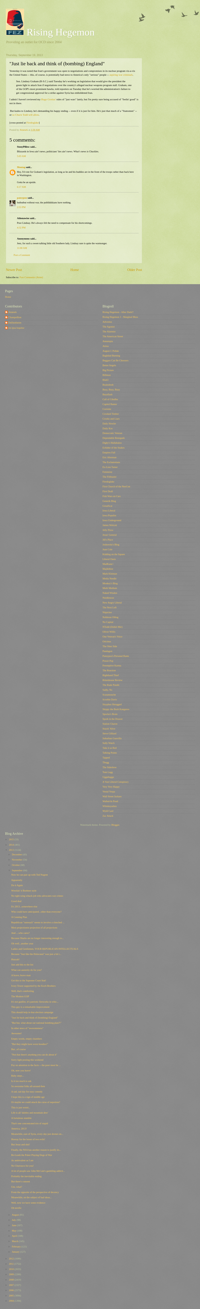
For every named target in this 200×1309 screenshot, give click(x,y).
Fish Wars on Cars (112, 496)
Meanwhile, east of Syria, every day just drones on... (37, 1134)
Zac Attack (108, 815)
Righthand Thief (111, 675)
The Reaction (109, 670)
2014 (11, 844)
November (17, 859)
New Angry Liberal (112, 602)
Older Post (134, 270)
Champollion (14, 317)
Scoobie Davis (110, 699)
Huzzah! (15, 959)
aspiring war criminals (121, 74)
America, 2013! (19, 1128)
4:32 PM (21, 227)
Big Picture (108, 370)
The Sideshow (110, 767)
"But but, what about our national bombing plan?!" (36, 1022)
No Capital (108, 622)
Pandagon (107, 651)
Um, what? (16, 1186)
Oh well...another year (22, 943)
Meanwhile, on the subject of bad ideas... (31, 1197)
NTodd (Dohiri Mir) (112, 627)
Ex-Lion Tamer (110, 467)
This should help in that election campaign (32, 1012)
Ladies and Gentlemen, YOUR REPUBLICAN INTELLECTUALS (44, 949)
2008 (11, 1279)
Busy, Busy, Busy (111, 389)
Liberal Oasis (109, 559)
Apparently (16, 880)
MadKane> (108, 564)
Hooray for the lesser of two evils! (28, 1139)
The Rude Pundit (111, 685)
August (15, 1214)
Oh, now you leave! (21, 1070)
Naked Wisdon (110, 593)
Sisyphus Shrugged (112, 704)
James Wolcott (110, 525)
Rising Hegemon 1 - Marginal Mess (120, 317)
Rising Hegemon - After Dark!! (118, 312)
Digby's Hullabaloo (112, 442)
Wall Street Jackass (112, 796)
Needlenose (108, 597)
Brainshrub (108, 384)
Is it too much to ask (21, 1081)
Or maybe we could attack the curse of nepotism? (35, 1102)
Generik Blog (109, 501)
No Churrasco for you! (22, 1165)
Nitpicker (107, 612)
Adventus (107, 321)
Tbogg (106, 762)
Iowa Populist (109, 515)
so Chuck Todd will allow (25, 114)
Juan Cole (107, 549)
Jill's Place (108, 539)
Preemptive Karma (112, 665)
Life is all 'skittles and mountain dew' (29, 1112)
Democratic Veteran (112, 433)
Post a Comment (22, 255)
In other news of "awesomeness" (27, 1028)
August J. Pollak (111, 351)
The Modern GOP (20, 996)
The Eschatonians (111, 462)
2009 (11, 1274)
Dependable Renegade (114, 438)
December (17, 854)
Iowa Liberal (109, 510)
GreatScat (107, 506)
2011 (11, 1263)
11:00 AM (22, 248)
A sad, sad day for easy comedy (27, 1091)
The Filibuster (109, 476)
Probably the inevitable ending (26, 1176)
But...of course (18, 1049)
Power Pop (108, 661)
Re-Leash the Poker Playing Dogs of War (31, 1155)
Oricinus (107, 641)
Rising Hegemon (50, 32)
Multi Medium (110, 588)
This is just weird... (20, 1107)
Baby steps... (17, 1075)
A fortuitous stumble (21, 1118)
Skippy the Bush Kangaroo (116, 709)
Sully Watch (109, 743)
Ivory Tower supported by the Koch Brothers (33, 986)
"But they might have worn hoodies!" (29, 1044)
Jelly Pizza (108, 530)
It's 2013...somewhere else (24, 906)
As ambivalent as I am (22, 1160)
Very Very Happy (111, 786)
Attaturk (12, 312)
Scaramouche (109, 694)
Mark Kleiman (110, 573)
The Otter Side (110, 646)
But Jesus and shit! (20, 1144)
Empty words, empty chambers (26, 1038)
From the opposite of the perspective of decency (35, 1192)
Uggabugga (108, 777)
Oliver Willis (109, 631)
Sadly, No (107, 689)
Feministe (107, 472)
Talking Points (110, 752)
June (14, 1225)
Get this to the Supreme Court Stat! (28, 980)
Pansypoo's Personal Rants (116, 656)
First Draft (108, 491)
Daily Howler (109, 423)
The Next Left (109, 607)
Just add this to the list (22, 964)
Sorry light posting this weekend (27, 1059)
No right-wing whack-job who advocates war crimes (37, 895)
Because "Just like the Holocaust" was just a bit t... (36, 954)
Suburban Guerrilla (112, 738)
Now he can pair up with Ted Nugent (29, 874)
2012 (11, 1258)
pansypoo (22, 197)
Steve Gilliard (109, 733)
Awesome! (16, 1033)
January (16, 1251)
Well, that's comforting (22, 991)
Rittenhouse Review (113, 680)
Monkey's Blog (110, 583)
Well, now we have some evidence (28, 1202)
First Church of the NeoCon (116, 486)
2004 (11, 1300)
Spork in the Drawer (113, 719)
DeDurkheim (14, 322)
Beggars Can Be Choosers (115, 360)
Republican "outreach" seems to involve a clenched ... (38, 922)
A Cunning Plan (19, 917)
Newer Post (14, 270)
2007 (11, 1285)
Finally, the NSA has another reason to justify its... (36, 1150)
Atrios (106, 346)
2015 (11, 839)
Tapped (106, 757)
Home (74, 270)
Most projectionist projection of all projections (34, 927)
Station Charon (110, 723)
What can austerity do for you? (26, 970)
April (15, 1236)
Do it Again (17, 885)
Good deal (16, 901)
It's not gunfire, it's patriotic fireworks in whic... (34, 1001)
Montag (21, 167)
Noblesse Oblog (110, 617)
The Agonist (109, 326)
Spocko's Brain (110, 714)
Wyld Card (108, 811)
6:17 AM (21, 187)
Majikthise (108, 568)
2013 (11, 850)
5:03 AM (21, 156)
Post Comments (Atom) (31, 277)
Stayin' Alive (109, 728)
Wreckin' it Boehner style (23, 890)
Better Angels (109, 365)
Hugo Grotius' (48, 99)
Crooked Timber (111, 414)
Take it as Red (110, 748)
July (14, 1220)
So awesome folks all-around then (28, 1086)
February (16, 1246)
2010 (11, 1269)
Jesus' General (110, 535)
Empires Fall (109, 452)
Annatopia (108, 341)
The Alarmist (109, 331)
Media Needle (109, 578)
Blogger (115, 825)
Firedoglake (32, 122)
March (15, 1241)
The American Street (113, 336)
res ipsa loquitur (16, 327)
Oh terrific (16, 1208)
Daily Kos (108, 428)
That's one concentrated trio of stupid (29, 1123)
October (16, 865)
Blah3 (105, 380)
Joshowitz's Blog (111, 544)
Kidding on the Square (114, 554)
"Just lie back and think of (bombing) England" (34, 1017)
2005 (11, 1295)
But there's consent (20, 1181)
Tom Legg (108, 772)
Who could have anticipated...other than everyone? (36, 911)
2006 (11, 1290)
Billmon (107, 375)
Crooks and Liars (111, 418)
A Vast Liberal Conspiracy (116, 782)
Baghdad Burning (111, 355)
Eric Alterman (109, 457)
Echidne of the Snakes (114, 447)
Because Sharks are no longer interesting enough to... (37, 938)
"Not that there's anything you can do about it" (34, 1054)
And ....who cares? (20, 933)
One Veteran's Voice (112, 636)
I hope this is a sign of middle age (28, 1097)
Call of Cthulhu (110, 399)
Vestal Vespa (109, 791)
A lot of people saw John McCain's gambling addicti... (38, 1171)
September (17, 870)
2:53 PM (21, 207)
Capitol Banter (110, 404)
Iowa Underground (112, 520)
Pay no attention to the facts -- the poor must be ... (36, 1065)
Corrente (107, 409)
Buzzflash (107, 394)
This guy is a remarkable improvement (30, 1007)
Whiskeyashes (110, 806)
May (14, 1230)
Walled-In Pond (110, 801)
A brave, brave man (21, 975)
